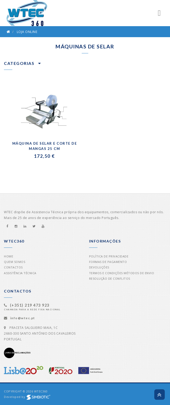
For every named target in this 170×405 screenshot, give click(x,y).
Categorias (22, 63)
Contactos (13, 267)
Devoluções (99, 267)
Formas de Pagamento (108, 262)
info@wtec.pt (22, 318)
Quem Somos (14, 262)
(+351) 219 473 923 (30, 305)
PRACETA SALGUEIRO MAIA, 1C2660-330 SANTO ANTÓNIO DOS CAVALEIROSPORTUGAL (40, 333)
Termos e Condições (106, 273)
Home (8, 256)
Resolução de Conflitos (109, 278)
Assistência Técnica (20, 273)
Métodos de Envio (139, 273)
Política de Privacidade (109, 256)
